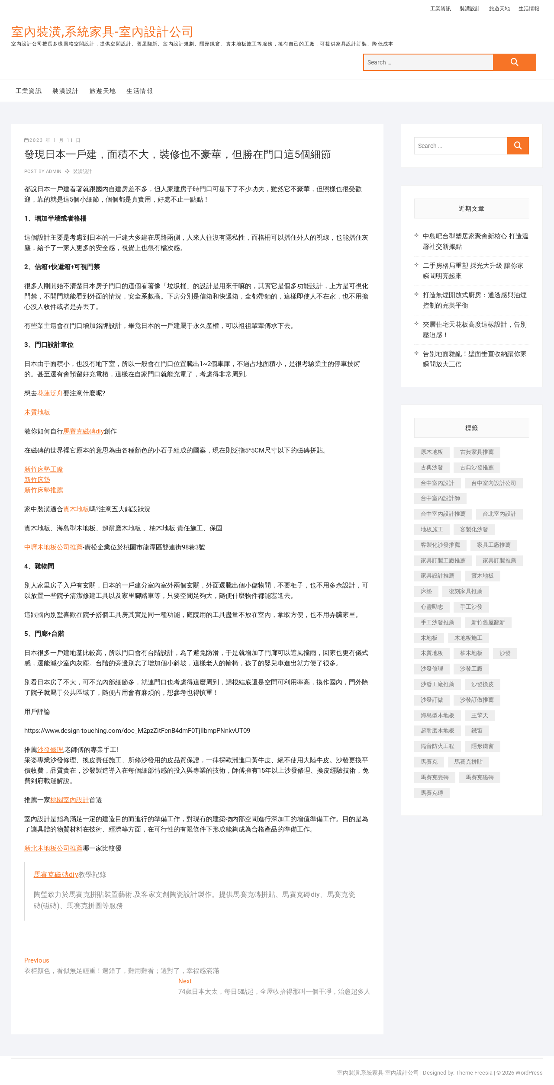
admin (53, 171)
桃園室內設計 (69, 800)
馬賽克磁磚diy (83, 431)
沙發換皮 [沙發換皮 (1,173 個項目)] (482, 684)
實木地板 (76, 509)
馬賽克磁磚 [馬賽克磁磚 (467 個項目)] (480, 777)
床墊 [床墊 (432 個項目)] (426, 591)
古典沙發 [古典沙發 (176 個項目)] (432, 467)
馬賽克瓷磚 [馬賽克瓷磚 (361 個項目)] (435, 777)
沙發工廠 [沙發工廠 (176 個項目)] (471, 668)
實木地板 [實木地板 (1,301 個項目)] (482, 575)
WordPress (529, 1072)
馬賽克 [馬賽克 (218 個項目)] (429, 761)
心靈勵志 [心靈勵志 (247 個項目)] (432, 606)
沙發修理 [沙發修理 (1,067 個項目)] (432, 668)
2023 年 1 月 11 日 (52, 140)
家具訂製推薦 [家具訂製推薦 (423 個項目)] (499, 560)
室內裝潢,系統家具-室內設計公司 (102, 32)
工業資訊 (440, 9)
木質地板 (37, 412)
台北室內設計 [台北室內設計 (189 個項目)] (499, 513)
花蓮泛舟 (50, 393)
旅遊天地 (499, 9)
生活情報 (529, 9)
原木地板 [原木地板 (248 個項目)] (432, 452)
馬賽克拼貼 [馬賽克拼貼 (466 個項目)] (468, 761)
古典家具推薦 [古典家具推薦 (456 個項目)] (477, 452)
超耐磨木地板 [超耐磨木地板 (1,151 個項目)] (437, 730)
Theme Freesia (474, 1072)
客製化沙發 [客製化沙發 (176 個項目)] (474, 529)
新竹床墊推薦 (43, 490)
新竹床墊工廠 (43, 469)
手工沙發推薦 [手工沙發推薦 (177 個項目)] (437, 622)
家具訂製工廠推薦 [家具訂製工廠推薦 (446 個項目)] (443, 560)
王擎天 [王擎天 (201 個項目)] (479, 715)
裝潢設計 (470, 9)
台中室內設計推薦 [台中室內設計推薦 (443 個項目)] (443, 513)
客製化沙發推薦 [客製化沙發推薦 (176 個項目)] (440, 545)
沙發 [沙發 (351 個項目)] (505, 653)
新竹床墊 (37, 480)
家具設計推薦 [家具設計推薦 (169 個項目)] (437, 575)
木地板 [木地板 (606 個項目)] (429, 638)
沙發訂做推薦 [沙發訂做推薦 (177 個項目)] (477, 700)
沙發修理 (50, 750)
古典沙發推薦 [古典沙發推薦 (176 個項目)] (477, 467)
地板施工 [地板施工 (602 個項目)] (432, 529)
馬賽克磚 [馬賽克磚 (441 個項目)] (432, 793)
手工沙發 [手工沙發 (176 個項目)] (471, 606)
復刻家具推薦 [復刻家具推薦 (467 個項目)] (466, 591)
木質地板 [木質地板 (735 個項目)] (432, 653)
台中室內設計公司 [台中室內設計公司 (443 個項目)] (493, 483)
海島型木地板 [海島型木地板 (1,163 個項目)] (437, 715)
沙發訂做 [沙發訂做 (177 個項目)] (432, 700)
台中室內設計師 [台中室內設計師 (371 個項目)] (440, 498)
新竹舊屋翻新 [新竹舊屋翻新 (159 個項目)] (488, 622)
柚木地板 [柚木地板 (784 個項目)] (471, 653)
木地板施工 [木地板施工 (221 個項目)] (468, 638)
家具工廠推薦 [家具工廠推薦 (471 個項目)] (494, 545)
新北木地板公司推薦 (53, 848)
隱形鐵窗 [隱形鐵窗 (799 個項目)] (482, 746)
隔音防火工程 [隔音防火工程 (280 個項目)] (437, 746)
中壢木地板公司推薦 (53, 547)
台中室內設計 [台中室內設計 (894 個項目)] (437, 483)
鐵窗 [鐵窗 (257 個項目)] (477, 730)
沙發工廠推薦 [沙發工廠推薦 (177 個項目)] (437, 684)
